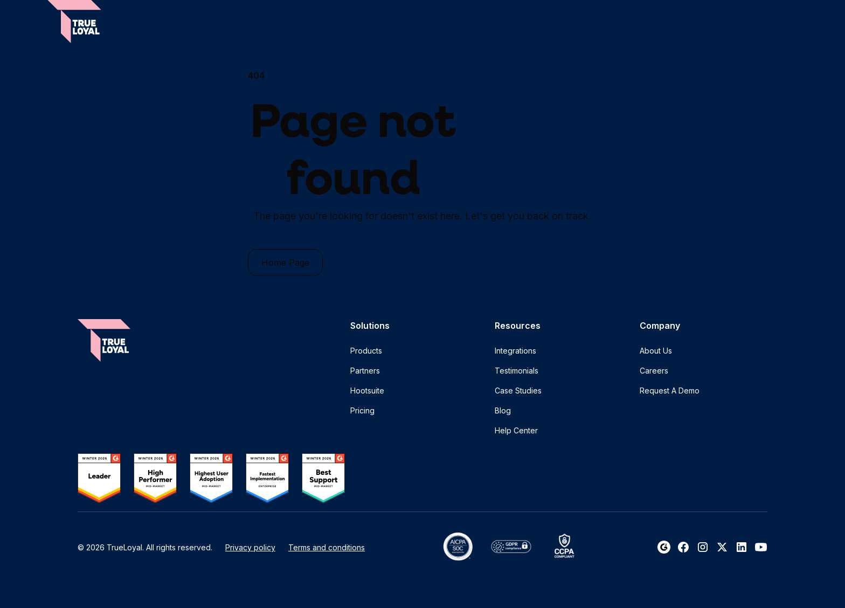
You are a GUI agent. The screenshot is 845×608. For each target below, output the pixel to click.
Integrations (515, 350)
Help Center (516, 430)
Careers (654, 370)
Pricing (362, 410)
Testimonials (516, 370)
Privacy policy (250, 547)
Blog (503, 410)
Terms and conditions (326, 547)
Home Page (285, 262)
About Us (656, 350)
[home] (74, 21)
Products (366, 350)
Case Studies (518, 390)
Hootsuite (367, 390)
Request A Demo (669, 390)
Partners (365, 370)
